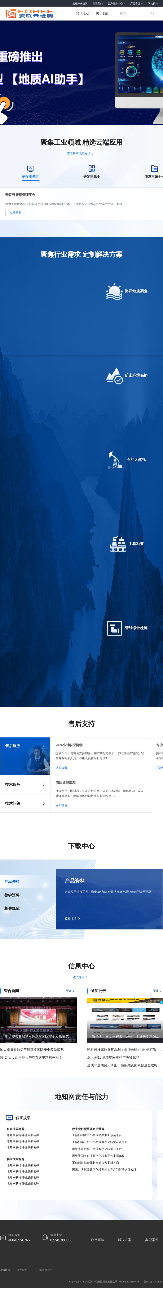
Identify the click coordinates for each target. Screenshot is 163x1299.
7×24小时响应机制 (69, 492)
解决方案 (124, 987)
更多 (71, 738)
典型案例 (152, 987)
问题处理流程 (66, 530)
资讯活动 (82, 13)
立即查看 (16, 212)
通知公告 (98, 738)
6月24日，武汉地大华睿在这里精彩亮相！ (31, 805)
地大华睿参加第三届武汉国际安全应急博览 (32, 797)
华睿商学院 (45, 1017)
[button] (77, 119)
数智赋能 (97, 987)
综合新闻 (11, 738)
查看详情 (70, 666)
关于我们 (102, 13)
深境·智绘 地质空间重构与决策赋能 (113, 805)
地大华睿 (22, 1017)
